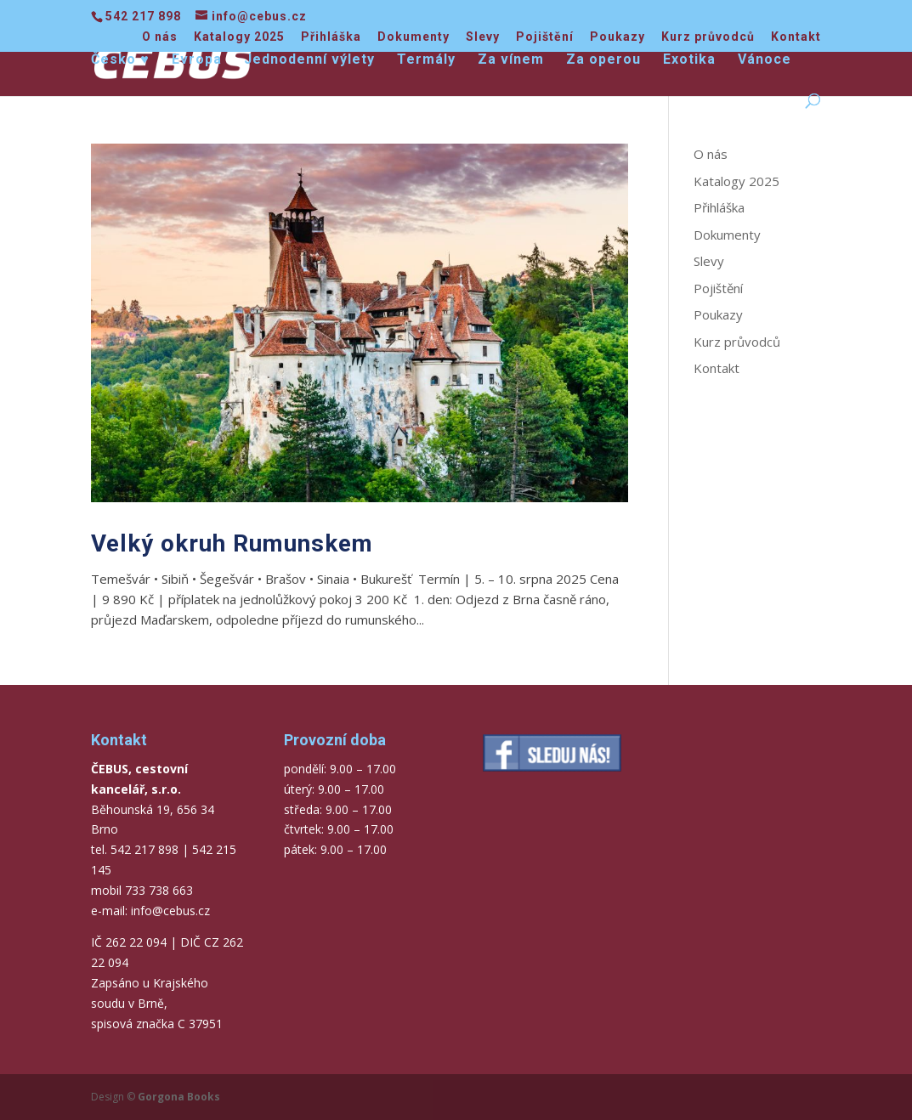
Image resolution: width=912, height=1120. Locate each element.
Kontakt (796, 37)
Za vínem (511, 60)
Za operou (603, 60)
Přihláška (331, 37)
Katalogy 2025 (239, 37)
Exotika (689, 60)
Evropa (197, 60)
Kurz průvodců (708, 37)
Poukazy (617, 37)
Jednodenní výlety (309, 60)
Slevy (483, 37)
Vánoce (764, 60)
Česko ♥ (120, 60)
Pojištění (545, 37)
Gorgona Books (179, 1096)
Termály (426, 60)
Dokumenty (413, 37)
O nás (160, 37)
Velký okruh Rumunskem (232, 543)
